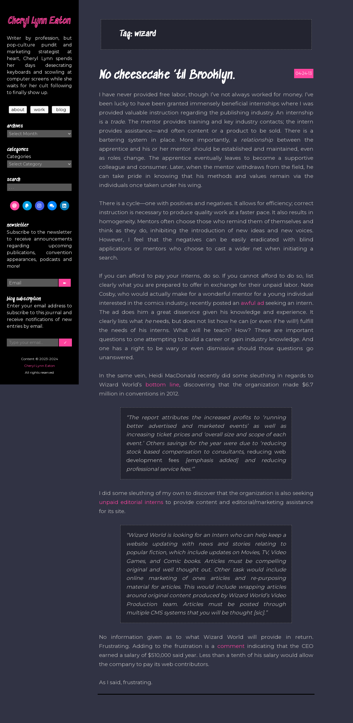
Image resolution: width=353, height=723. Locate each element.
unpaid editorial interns (131, 502)
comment (231, 646)
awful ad (252, 303)
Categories (19, 156)
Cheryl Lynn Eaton (39, 21)
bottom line (162, 384)
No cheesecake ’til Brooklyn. (167, 75)
